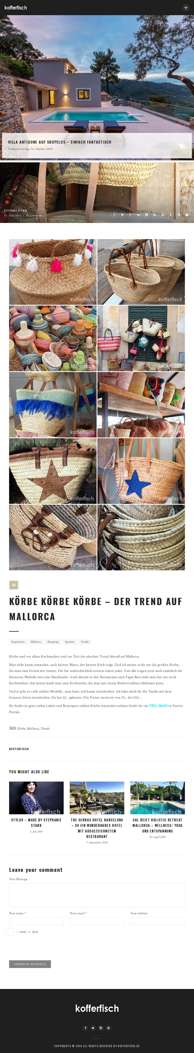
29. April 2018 (157, 837)
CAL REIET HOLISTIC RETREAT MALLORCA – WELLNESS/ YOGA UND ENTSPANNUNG (158, 825)
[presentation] (36, 947)
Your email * (78, 913)
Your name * (17, 913)
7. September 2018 (97, 842)
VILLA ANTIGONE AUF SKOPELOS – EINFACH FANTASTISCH (60, 142)
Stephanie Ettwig (18, 149)
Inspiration (18, 642)
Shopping (52, 642)
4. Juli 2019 (36, 831)
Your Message (18, 879)
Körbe (21, 728)
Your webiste (139, 913)
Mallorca (36, 642)
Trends (85, 642)
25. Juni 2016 (12, 215)
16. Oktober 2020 (42, 149)
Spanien (69, 642)
